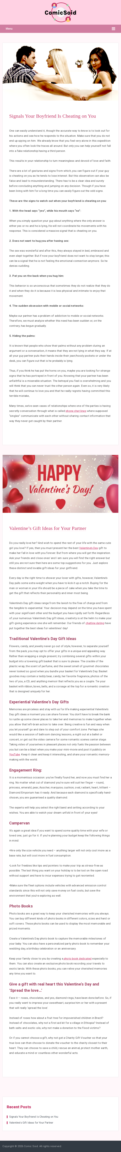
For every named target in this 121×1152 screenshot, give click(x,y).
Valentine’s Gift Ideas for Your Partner (47, 528)
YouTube (14, 754)
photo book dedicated (77, 958)
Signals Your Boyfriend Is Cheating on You (52, 116)
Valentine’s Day (88, 548)
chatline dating (95, 623)
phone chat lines (76, 411)
